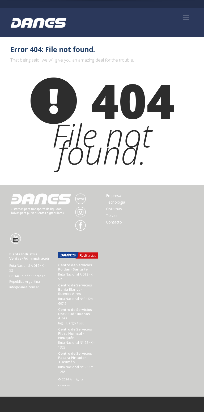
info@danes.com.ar (24, 287)
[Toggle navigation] (185, 17)
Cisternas (114, 208)
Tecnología (115, 202)
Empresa (113, 195)
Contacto (114, 222)
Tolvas (111, 215)
